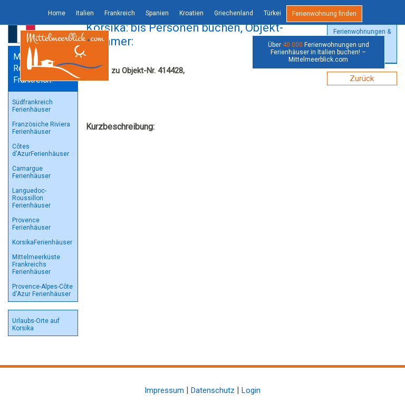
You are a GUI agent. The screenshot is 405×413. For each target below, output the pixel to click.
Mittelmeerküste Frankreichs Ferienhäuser (36, 264)
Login (251, 390)
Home (56, 13)
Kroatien (191, 13)
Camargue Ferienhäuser (31, 172)
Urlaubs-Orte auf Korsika (36, 324)
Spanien (157, 13)
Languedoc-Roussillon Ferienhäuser (31, 198)
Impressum (164, 390)
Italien (85, 13)
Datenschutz (213, 390)
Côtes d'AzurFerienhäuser (40, 150)
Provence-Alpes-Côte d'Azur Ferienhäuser (42, 290)
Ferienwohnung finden (324, 13)
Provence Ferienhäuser (31, 224)
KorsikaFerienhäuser (42, 242)
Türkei (272, 13)
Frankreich (119, 13)
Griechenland (233, 13)
